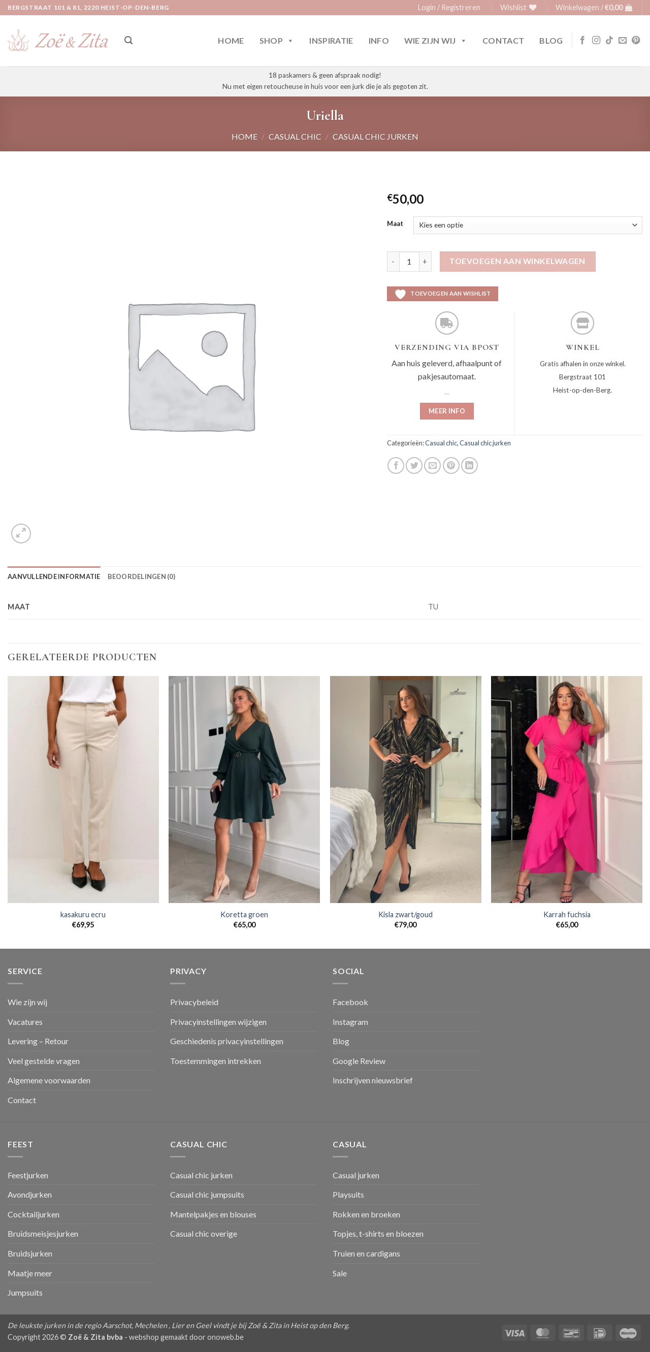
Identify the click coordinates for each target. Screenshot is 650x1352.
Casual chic (295, 136)
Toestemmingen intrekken (215, 1061)
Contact (503, 40)
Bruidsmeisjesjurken (43, 1233)
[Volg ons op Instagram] (596, 40)
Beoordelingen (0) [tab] (141, 576)
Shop (277, 40)
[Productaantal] (409, 261)
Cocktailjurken (33, 1214)
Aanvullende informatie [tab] (54, 576)
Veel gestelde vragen (44, 1061)
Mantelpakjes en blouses (213, 1214)
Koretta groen (244, 914)
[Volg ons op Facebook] (582, 40)
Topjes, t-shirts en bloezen (378, 1233)
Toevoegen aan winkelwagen (517, 261)
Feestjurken (28, 1175)
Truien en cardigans (366, 1253)
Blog (551, 40)
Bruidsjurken (30, 1253)
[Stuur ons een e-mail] (623, 40)
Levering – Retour (38, 1041)
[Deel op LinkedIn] (469, 465)
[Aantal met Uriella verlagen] (393, 261)
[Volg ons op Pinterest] (636, 40)
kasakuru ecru (83, 914)
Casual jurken (356, 1175)
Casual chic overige (203, 1233)
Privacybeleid (194, 1002)
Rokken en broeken (366, 1214)
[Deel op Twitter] (414, 465)
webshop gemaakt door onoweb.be (186, 1337)
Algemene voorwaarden (49, 1080)
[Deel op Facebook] (395, 465)
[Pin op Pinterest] (451, 465)
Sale (340, 1273)
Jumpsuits (25, 1292)
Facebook (350, 1002)
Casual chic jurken (375, 136)
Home (231, 40)
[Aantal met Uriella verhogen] (425, 261)
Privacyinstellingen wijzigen (218, 1021)
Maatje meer (30, 1273)
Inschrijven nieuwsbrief (373, 1080)
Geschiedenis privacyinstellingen (226, 1041)
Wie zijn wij (435, 40)
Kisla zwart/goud (405, 914)
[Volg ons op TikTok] (609, 40)
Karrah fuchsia (567, 914)
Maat (395, 224)
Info (379, 40)
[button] (449, 7)
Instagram (350, 1021)
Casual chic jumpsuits (207, 1194)
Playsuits (348, 1194)
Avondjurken (30, 1194)
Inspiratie (331, 40)
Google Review (359, 1061)
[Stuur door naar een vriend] (432, 465)
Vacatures (25, 1021)
